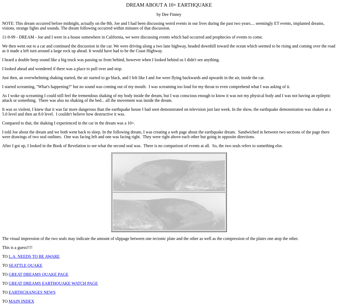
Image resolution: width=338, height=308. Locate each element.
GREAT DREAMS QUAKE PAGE (38, 274)
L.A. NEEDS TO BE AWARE (34, 256)
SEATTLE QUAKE (26, 265)
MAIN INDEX (21, 301)
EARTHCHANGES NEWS (32, 292)
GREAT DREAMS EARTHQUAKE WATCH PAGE (53, 283)
